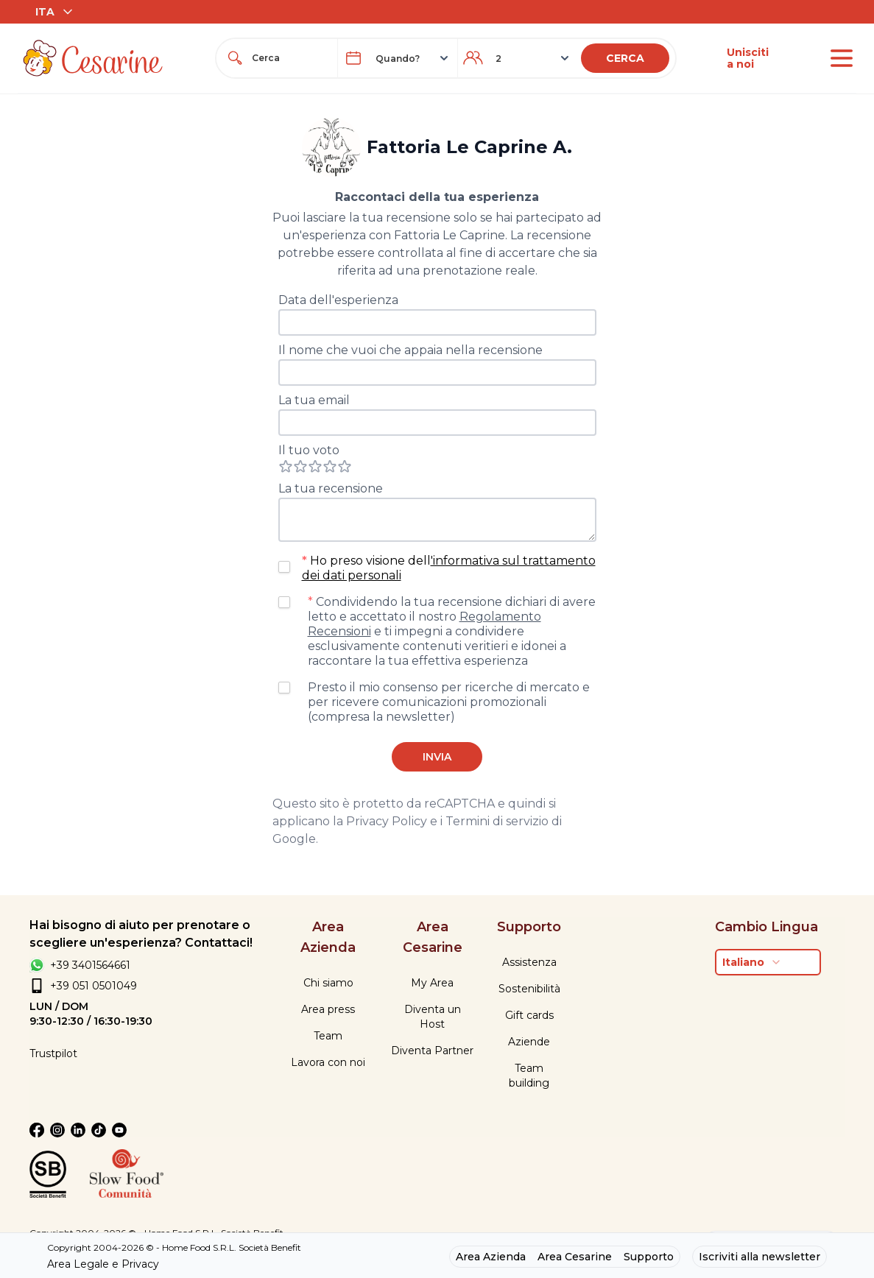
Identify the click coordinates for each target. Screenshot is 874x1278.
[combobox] (290, 58)
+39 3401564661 (90, 965)
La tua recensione (330, 488)
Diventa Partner (432, 1050)
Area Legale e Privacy (103, 1264)
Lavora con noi (328, 1062)
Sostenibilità (529, 988)
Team (328, 1035)
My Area (432, 982)
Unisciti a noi (748, 58)
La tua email (314, 400)
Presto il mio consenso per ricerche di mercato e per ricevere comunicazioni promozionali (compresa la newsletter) (449, 702)
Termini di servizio (497, 821)
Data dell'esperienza (338, 300)
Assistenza (529, 962)
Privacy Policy (386, 821)
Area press (328, 1009)
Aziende (529, 1041)
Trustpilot (53, 1053)
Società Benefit (270, 1247)
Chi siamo (328, 982)
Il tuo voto (308, 450)
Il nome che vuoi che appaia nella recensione (410, 350)
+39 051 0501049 (93, 985)
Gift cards (529, 1015)
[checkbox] (284, 567)
